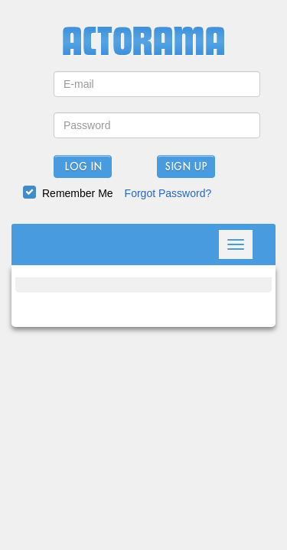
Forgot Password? (168, 193)
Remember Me (77, 193)
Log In (83, 167)
